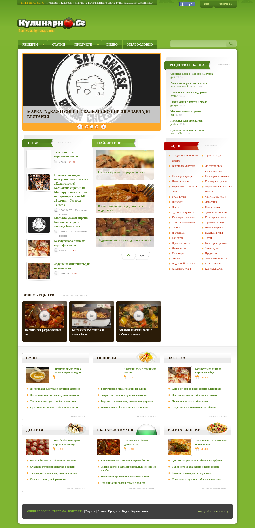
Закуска (176, 358)
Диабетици (178, 232)
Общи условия (38, 511)
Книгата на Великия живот (90, 2)
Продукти (83, 44)
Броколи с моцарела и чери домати (193, 473)
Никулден (177, 201)
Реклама (59, 511)
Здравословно (140, 44)
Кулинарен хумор (182, 176)
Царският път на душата (122, 2)
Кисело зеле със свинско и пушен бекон (125, 460)
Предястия (211, 253)
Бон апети (177, 237)
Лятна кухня (179, 248)
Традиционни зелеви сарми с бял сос (123, 482)
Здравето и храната (183, 212)
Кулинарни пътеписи (217, 176)
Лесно (60, 377)
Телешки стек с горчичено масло (140, 370)
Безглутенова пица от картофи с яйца (123, 388)
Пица (73, 250)
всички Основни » (146, 416)
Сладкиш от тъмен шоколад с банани (194, 407)
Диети (175, 207)
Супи (31, 358)
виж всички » (64, 142)
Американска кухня (216, 258)
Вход (207, 4)
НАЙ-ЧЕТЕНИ (109, 143)
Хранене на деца (214, 222)
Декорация (211, 201)
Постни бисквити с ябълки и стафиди (194, 395)
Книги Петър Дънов (32, 2)
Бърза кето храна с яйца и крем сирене (195, 466)
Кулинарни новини (216, 217)
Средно (204, 377)
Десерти (34, 430)
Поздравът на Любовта (59, 2)
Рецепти (30, 44)
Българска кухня (115, 430)
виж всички (224, 64)
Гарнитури (178, 253)
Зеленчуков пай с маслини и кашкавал (124, 407)
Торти (208, 237)
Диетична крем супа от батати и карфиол (55, 388)
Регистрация (225, 4)
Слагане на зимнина (183, 222)
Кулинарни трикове (216, 243)
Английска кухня (181, 268)
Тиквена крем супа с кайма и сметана (53, 401)
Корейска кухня (214, 268)
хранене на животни (216, 212)
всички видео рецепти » (74, 295)
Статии (58, 44)
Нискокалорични (214, 227)
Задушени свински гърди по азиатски (124, 240)
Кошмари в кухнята (216, 181)
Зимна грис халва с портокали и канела (54, 473)
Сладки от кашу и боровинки (48, 479)
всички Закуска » (218, 416)
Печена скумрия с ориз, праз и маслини (125, 476)
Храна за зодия (213, 155)
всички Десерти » (76, 487)
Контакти (75, 511)
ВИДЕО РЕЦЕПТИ (38, 295)
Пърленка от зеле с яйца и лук (190, 401)
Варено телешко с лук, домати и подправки (127, 401)
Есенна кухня (213, 263)
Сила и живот (145, 2)
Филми (176, 227)
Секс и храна (212, 207)
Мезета (176, 258)
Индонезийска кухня (184, 263)
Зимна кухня (212, 248)
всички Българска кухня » (142, 487)
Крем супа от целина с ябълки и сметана (54, 407)
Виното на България (183, 165)
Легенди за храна (182, 181)
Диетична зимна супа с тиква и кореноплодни (67, 370)
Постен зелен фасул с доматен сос (137, 442)
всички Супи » (77, 416)
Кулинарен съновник (184, 217)
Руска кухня (179, 196)
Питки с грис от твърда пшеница (121, 172)
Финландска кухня (215, 196)
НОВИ (33, 143)
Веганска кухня (214, 232)
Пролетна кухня (181, 243)
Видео (112, 44)
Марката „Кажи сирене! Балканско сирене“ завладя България (71, 222)
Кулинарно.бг (52, 25)
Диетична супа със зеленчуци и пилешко (54, 395)
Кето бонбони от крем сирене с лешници (196, 388)
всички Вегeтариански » (214, 487)
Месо (72, 161)
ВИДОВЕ (176, 146)
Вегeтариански (184, 430)
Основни (106, 358)
